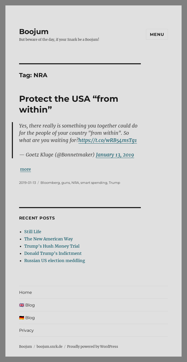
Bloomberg (50, 182)
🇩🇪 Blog (27, 317)
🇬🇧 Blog (27, 305)
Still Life (32, 231)
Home (25, 292)
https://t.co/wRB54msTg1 (107, 140)
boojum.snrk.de (49, 346)
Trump (114, 182)
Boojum (33, 31)
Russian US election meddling (54, 260)
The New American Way (48, 238)
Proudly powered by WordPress (92, 346)
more (25, 169)
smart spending (93, 182)
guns (65, 182)
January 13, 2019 (115, 155)
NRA (75, 182)
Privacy (26, 330)
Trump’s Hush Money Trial (51, 246)
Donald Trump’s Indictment (53, 253)
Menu (157, 34)
